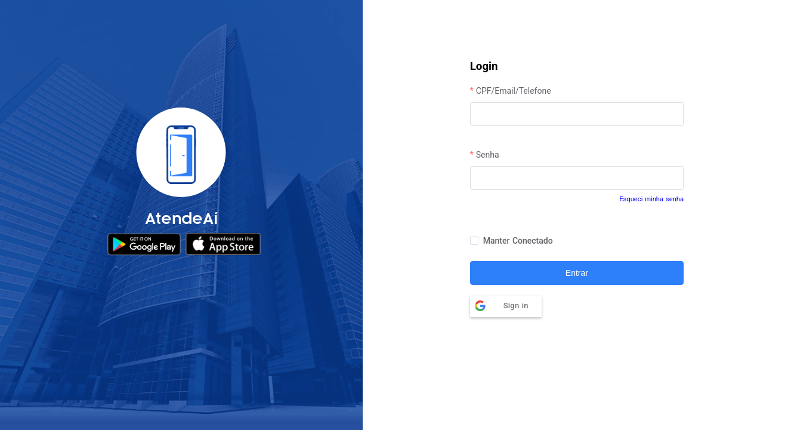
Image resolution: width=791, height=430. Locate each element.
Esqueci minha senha (651, 199)
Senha (487, 154)
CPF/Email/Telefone (513, 91)
